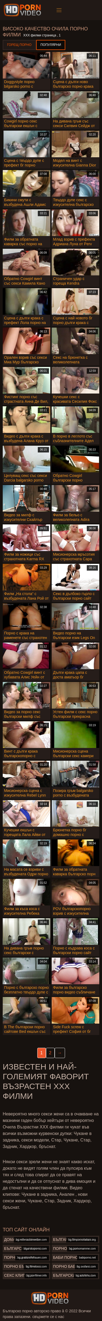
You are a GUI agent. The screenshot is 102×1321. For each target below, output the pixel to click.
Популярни (51, 45)
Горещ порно (19, 45)
